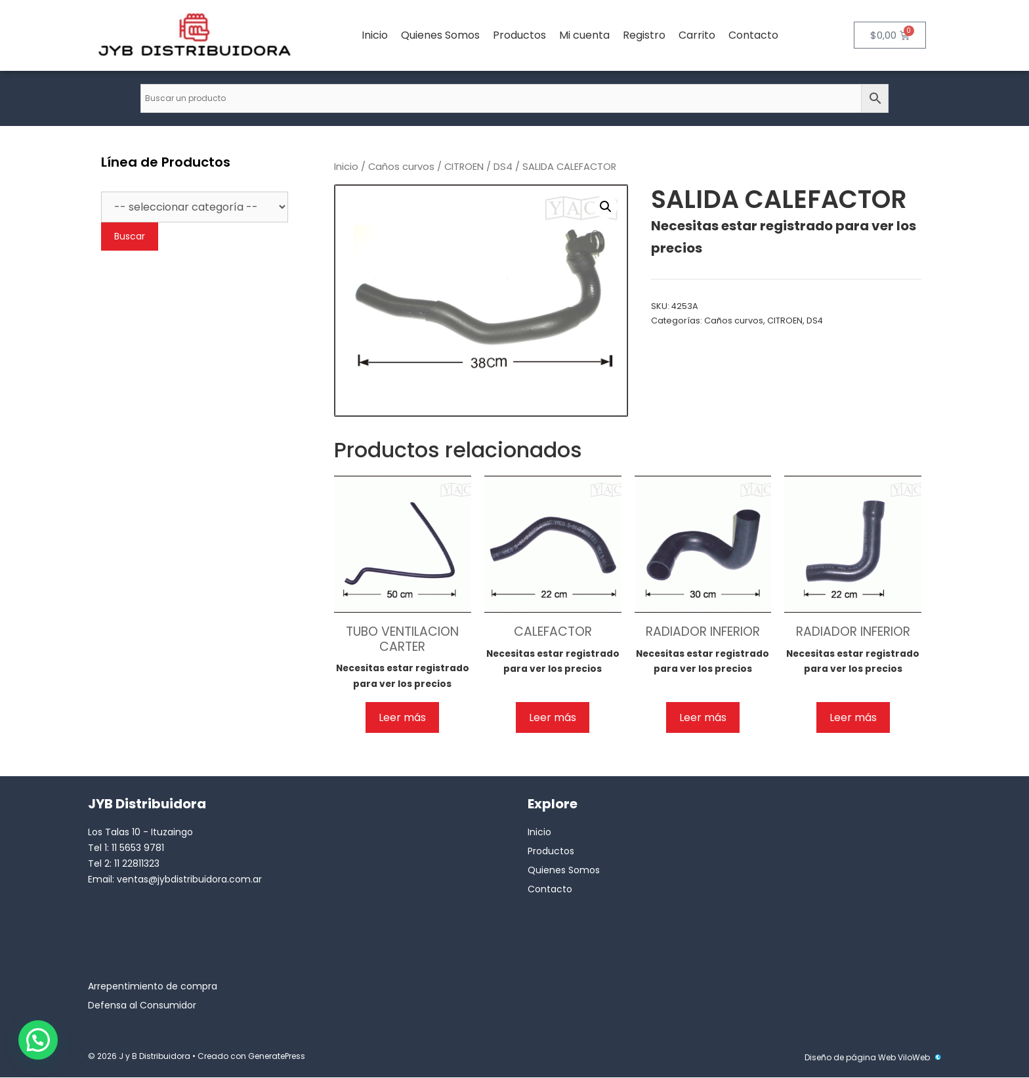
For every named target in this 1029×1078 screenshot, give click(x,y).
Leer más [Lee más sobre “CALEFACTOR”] (552, 717)
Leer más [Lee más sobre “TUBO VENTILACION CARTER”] (402, 717)
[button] (606, 206)
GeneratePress (276, 1056)
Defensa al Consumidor (142, 1005)
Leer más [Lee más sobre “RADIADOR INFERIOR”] (702, 717)
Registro (644, 35)
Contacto (753, 35)
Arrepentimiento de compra (152, 986)
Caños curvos (401, 166)
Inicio (375, 35)
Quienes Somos (440, 35)
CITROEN (464, 166)
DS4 (503, 166)
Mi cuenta (584, 35)
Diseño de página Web (850, 1057)
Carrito (697, 35)
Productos (519, 35)
